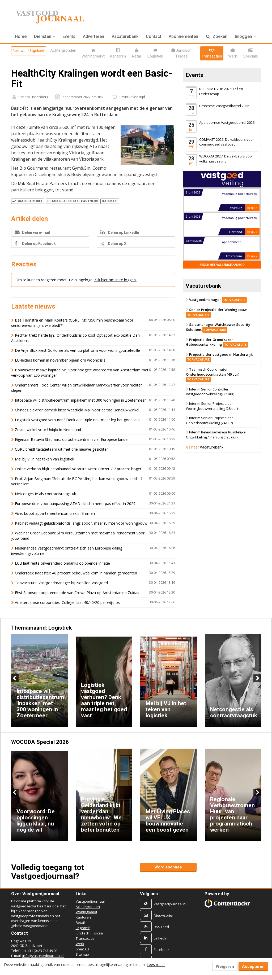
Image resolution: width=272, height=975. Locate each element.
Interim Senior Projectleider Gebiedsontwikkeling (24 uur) (209, 420)
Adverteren (93, 36)
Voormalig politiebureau (239, 194)
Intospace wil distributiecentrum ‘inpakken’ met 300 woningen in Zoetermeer (80, 400)
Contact (153, 36)
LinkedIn (160, 938)
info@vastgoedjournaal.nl (43, 955)
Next (257, 678)
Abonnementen (183, 36)
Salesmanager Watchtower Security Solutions (218, 327)
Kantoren (83, 917)
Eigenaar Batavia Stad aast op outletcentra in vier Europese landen (72, 439)
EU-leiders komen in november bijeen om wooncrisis (60, 360)
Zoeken (216, 36)
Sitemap (82, 954)
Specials (82, 949)
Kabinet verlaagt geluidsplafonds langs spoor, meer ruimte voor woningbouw (81, 523)
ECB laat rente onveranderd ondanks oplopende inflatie (62, 563)
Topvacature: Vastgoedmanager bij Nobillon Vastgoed (61, 582)
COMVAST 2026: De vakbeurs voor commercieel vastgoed (226, 142)
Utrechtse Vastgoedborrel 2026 (224, 105)
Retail (80, 922)
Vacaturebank (125, 36)
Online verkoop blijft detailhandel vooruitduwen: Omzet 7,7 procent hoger (78, 468)
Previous (15, 678)
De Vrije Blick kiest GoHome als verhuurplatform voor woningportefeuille (77, 350)
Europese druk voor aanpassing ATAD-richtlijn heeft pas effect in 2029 (76, 503)
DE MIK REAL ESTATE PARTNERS (72, 201)
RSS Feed (161, 926)
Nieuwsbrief (163, 915)
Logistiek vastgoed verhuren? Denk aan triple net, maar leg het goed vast (78, 419)
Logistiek (83, 927)
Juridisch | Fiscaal (90, 933)
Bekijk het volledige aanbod (221, 265)
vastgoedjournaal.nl (170, 904)
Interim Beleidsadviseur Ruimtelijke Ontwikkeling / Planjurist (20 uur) (216, 435)
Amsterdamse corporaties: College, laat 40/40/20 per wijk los (67, 602)
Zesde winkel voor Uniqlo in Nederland (48, 429)
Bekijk (252, 208)
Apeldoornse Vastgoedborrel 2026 (226, 122)
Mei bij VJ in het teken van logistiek (44, 459)
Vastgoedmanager (218, 299)
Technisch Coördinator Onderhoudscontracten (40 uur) (212, 374)
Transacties (85, 938)
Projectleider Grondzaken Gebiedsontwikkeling (217, 342)
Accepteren (253, 966)
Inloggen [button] (245, 36)
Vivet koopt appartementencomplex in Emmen (55, 513)
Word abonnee (168, 867)
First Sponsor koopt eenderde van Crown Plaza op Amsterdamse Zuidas (77, 592)
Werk (80, 943)
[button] (44, 36)
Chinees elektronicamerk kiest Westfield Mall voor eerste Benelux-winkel (77, 409)
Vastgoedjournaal (90, 901)
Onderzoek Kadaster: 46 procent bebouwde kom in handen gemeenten (76, 573)
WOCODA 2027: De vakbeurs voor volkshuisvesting (226, 159)
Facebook (161, 949)
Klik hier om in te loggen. (115, 279)
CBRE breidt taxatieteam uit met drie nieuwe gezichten (62, 449)
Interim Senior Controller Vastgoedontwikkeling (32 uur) (210, 392)
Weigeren (225, 966)
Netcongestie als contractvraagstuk (45, 493)
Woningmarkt (86, 912)
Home (21, 36)
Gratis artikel (27, 201)
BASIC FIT (110, 201)
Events (68, 36)
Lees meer (156, 964)
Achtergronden (88, 906)
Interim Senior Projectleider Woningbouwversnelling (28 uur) (212, 406)
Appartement (231, 242)
